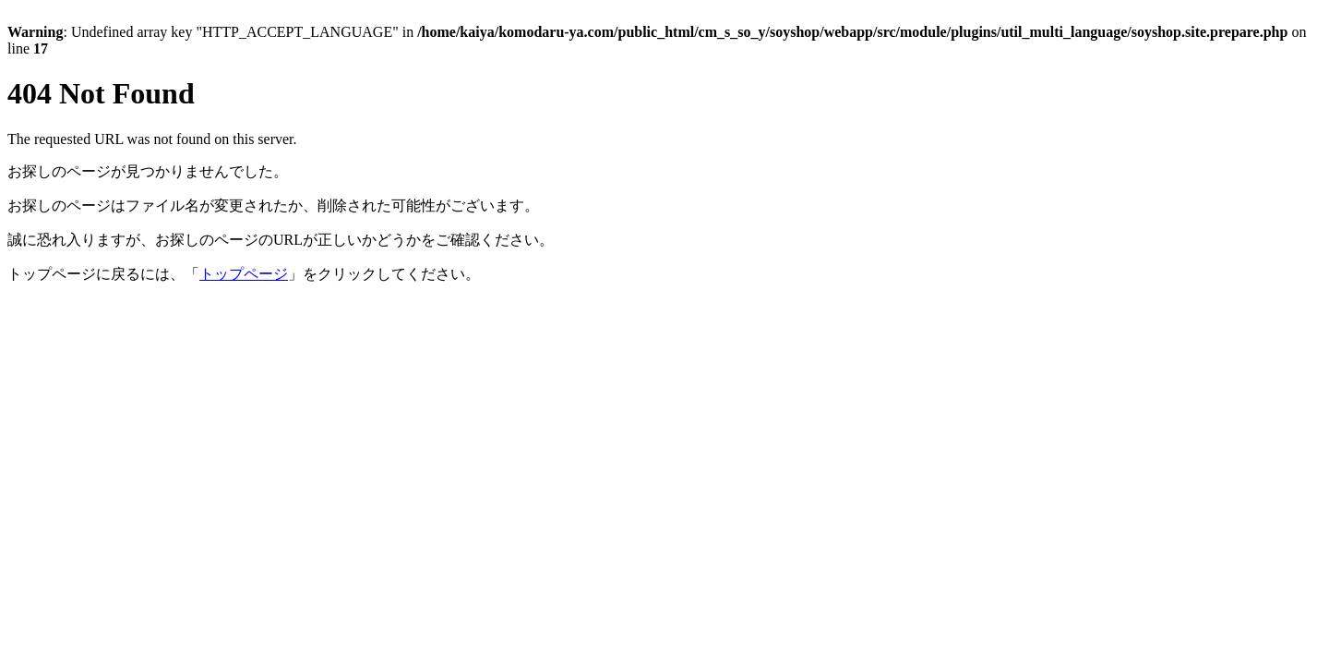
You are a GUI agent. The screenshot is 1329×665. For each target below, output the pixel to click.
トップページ (243, 274)
